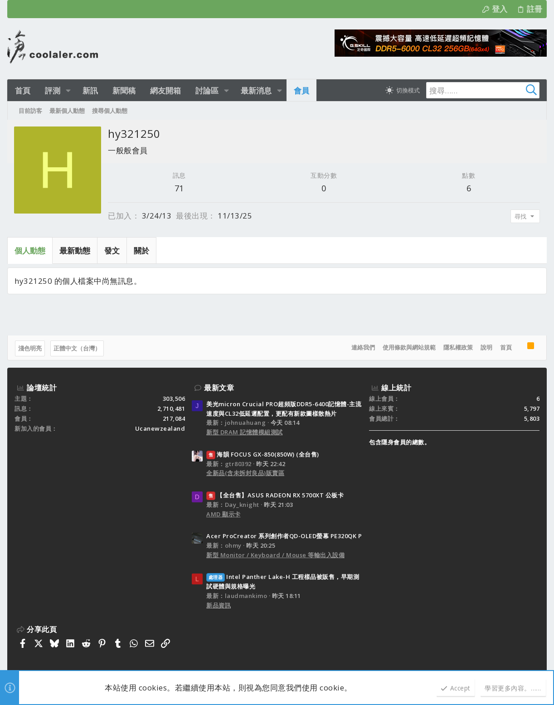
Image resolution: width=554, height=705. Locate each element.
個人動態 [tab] (30, 250)
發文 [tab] (112, 250)
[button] (68, 90)
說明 (486, 347)
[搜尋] (482, 90)
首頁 (506, 347)
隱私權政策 (458, 347)
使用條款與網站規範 (409, 347)
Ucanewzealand (160, 428)
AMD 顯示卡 (223, 514)
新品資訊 (218, 605)
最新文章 (219, 388)
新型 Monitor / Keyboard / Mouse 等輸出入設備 (275, 555)
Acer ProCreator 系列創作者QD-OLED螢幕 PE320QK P (284, 536)
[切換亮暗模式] (402, 90)
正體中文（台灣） (77, 348)
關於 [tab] (141, 250)
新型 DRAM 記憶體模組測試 (244, 432)
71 (179, 188)
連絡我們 (363, 347)
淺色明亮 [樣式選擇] (30, 348)
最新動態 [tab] (74, 250)
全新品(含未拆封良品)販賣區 (245, 473)
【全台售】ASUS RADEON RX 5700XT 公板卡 (275, 495)
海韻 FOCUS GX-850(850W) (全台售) (262, 454)
